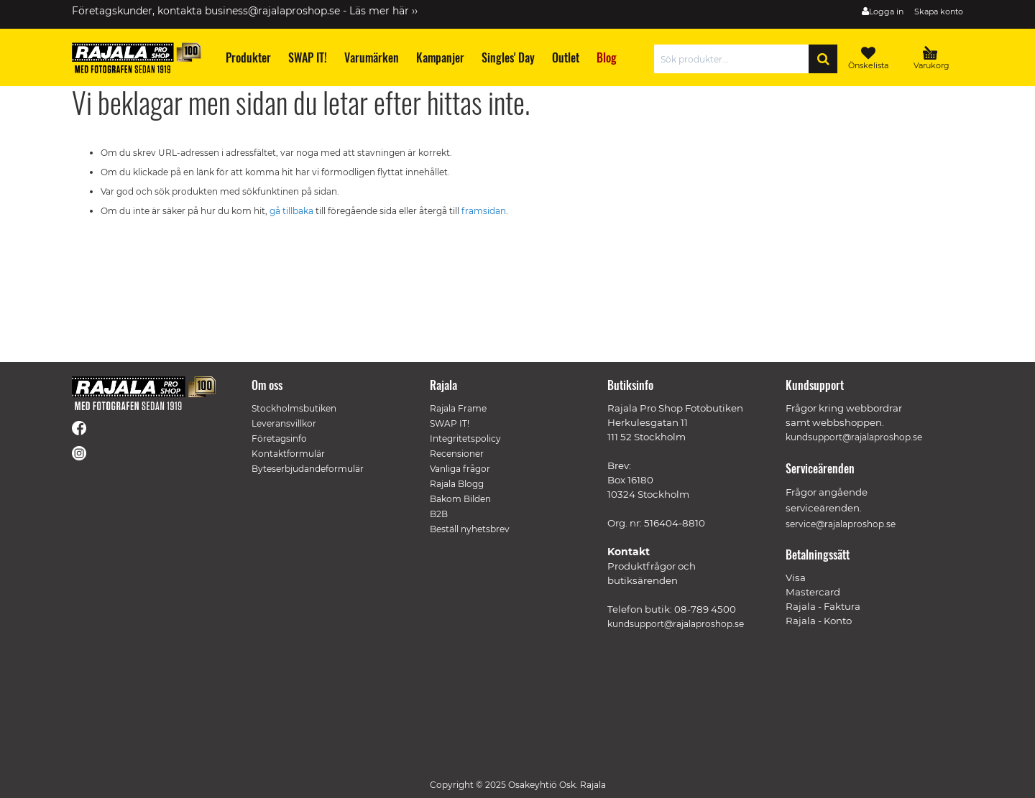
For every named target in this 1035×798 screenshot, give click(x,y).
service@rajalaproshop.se (841, 524)
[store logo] (136, 57)
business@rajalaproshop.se (272, 10)
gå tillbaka (293, 210)
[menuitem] (247, 58)
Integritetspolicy (465, 438)
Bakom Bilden (460, 498)
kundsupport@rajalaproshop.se (675, 623)
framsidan (483, 210)
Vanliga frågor (460, 468)
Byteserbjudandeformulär (308, 468)
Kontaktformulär (288, 453)
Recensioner (457, 453)
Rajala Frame (458, 408)
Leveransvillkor (284, 423)
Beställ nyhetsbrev (470, 529)
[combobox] (735, 59)
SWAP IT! (449, 423)
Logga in (886, 11)
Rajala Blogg (457, 483)
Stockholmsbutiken (294, 408)
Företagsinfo (279, 438)
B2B (439, 514)
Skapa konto (938, 11)
